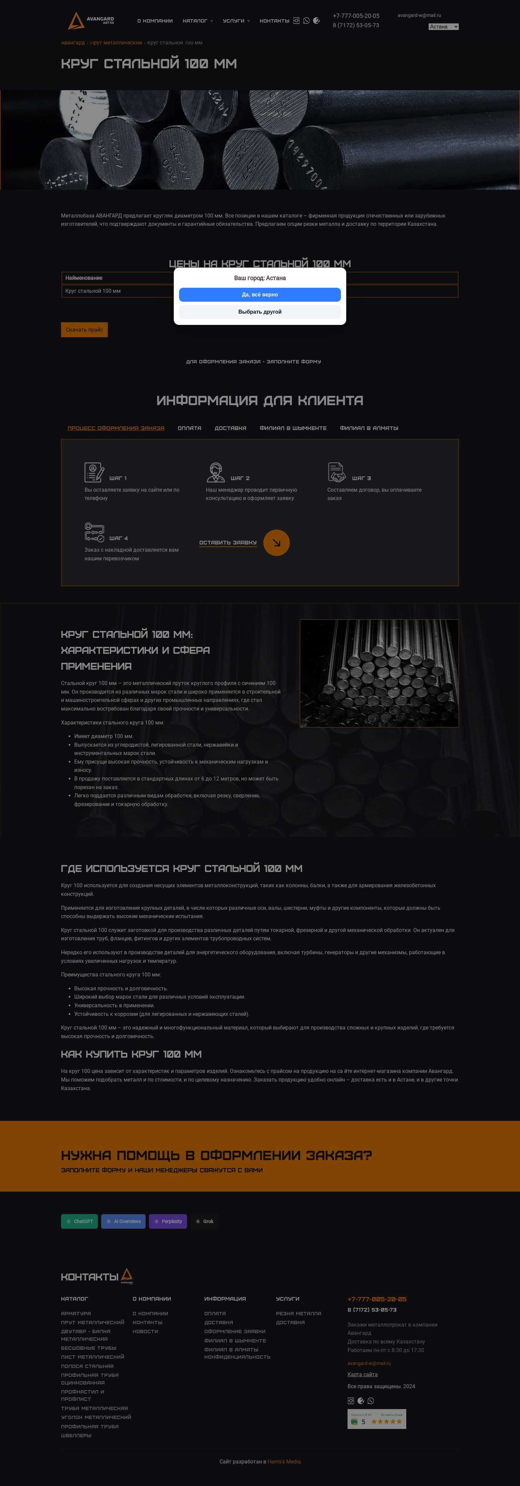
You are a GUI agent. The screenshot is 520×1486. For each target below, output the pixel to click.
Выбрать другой (260, 312)
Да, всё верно (260, 294)
